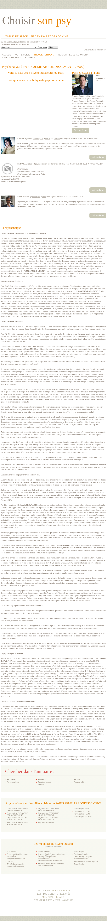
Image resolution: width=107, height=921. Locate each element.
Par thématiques (13, 782)
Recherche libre (80, 782)
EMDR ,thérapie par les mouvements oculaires (15, 865)
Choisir (36, 20)
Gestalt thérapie (44, 852)
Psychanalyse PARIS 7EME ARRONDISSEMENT (48, 810)
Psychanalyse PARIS (46, 822)
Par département (44, 782)
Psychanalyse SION (81, 809)
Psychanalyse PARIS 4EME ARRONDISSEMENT (17, 814)
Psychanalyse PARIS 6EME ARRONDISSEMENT (17, 823)
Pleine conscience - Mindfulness (50, 861)
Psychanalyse (79, 852)
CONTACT (30, 57)
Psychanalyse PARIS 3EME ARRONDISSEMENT (17, 810)
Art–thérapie (11, 852)
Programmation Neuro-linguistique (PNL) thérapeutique (51, 864)
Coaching (10, 861)
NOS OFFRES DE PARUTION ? (73, 55)
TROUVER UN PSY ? (44, 55)
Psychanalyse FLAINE (82, 814)
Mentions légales (53, 897)
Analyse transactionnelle (16, 859)
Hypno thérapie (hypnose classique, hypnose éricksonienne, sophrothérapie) (51, 856)
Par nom (77, 779)
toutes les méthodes (53, 847)
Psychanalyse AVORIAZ (83, 817)
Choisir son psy (60, 890)
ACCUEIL (6, 55)
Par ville (41, 785)
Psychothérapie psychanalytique (86, 861)
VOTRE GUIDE (22, 55)
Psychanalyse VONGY (82, 811)
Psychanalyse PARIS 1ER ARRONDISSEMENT (48, 819)
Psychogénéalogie (80, 854)
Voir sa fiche (80, 130)
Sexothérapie (79, 864)
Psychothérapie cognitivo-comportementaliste (83, 858)
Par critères (11, 779)
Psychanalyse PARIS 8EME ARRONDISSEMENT (48, 814)
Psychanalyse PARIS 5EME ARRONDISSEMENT (17, 819)
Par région (42, 779)
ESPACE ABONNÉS (11, 57)
